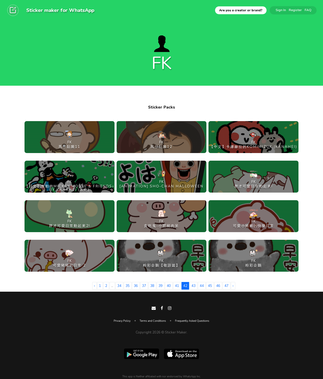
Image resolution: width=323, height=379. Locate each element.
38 (152, 285)
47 (226, 285)
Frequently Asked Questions (192, 321)
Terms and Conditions (153, 321)
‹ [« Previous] (94, 285)
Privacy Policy (122, 321)
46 (218, 285)
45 (210, 285)
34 (119, 285)
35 (127, 285)
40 (169, 285)
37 (144, 285)
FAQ (308, 10)
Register (295, 10)
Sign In (281, 10)
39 (160, 285)
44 (202, 285)
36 (136, 285)
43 (193, 285)
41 (177, 285)
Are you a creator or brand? (240, 10)
